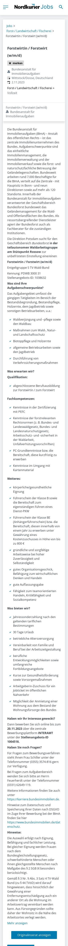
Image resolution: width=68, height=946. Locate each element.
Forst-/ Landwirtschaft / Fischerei (29, 31)
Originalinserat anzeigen (34, 916)
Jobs (9, 26)
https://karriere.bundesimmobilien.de (33, 780)
